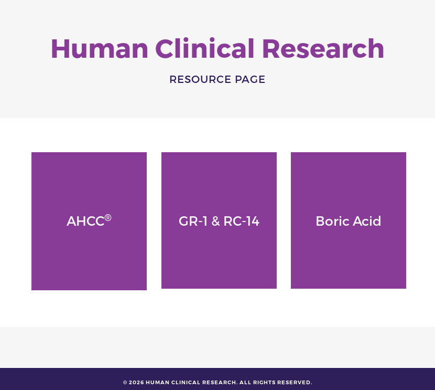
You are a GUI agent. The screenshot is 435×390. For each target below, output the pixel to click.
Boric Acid (349, 220)
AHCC (89, 219)
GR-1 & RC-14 (219, 220)
